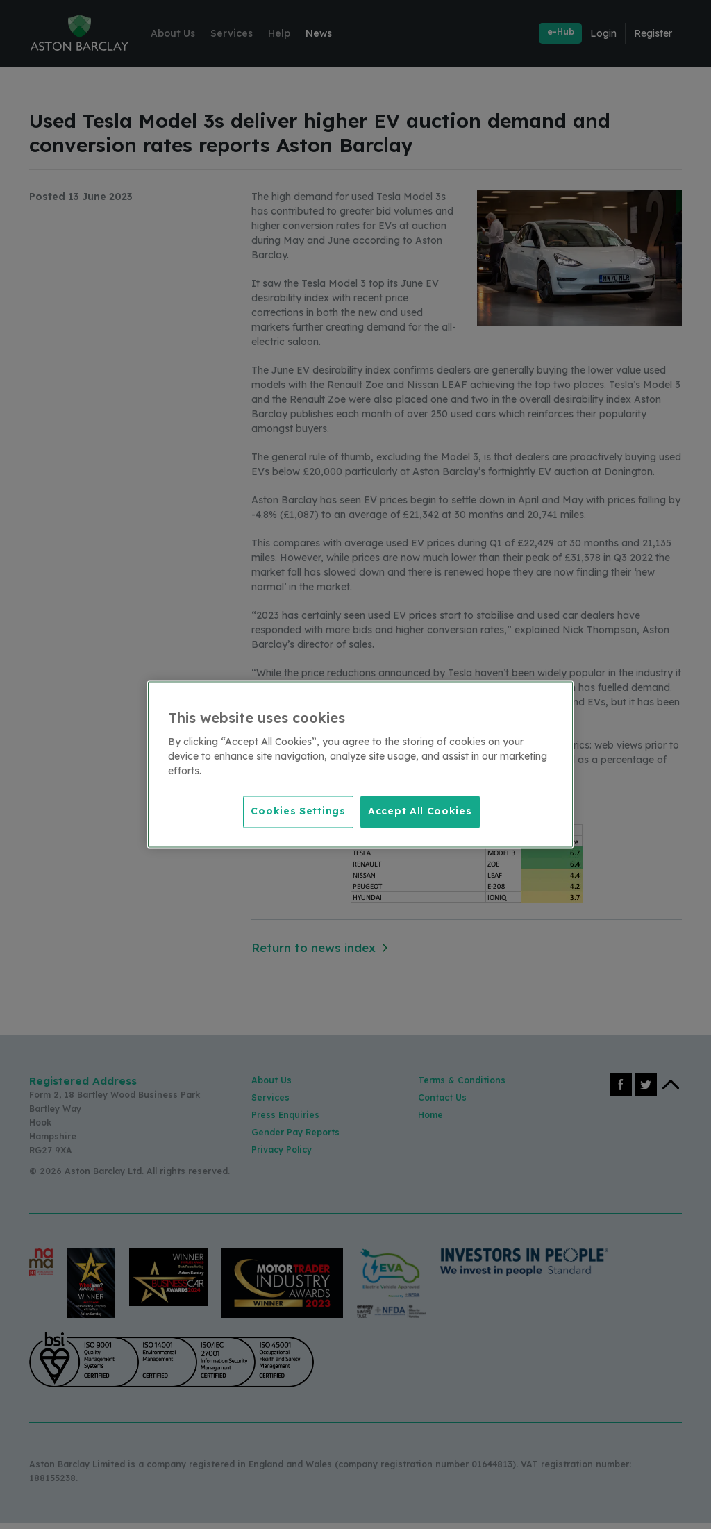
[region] (360, 764)
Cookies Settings (296, 811)
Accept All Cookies (420, 811)
